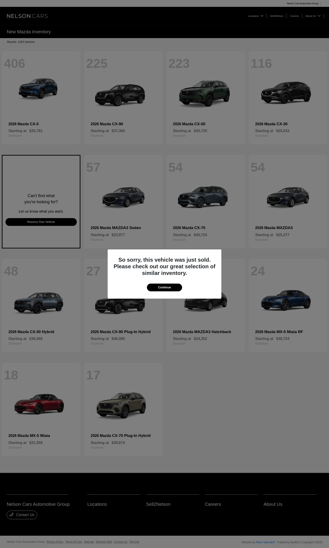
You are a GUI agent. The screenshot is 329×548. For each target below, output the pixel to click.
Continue (164, 287)
